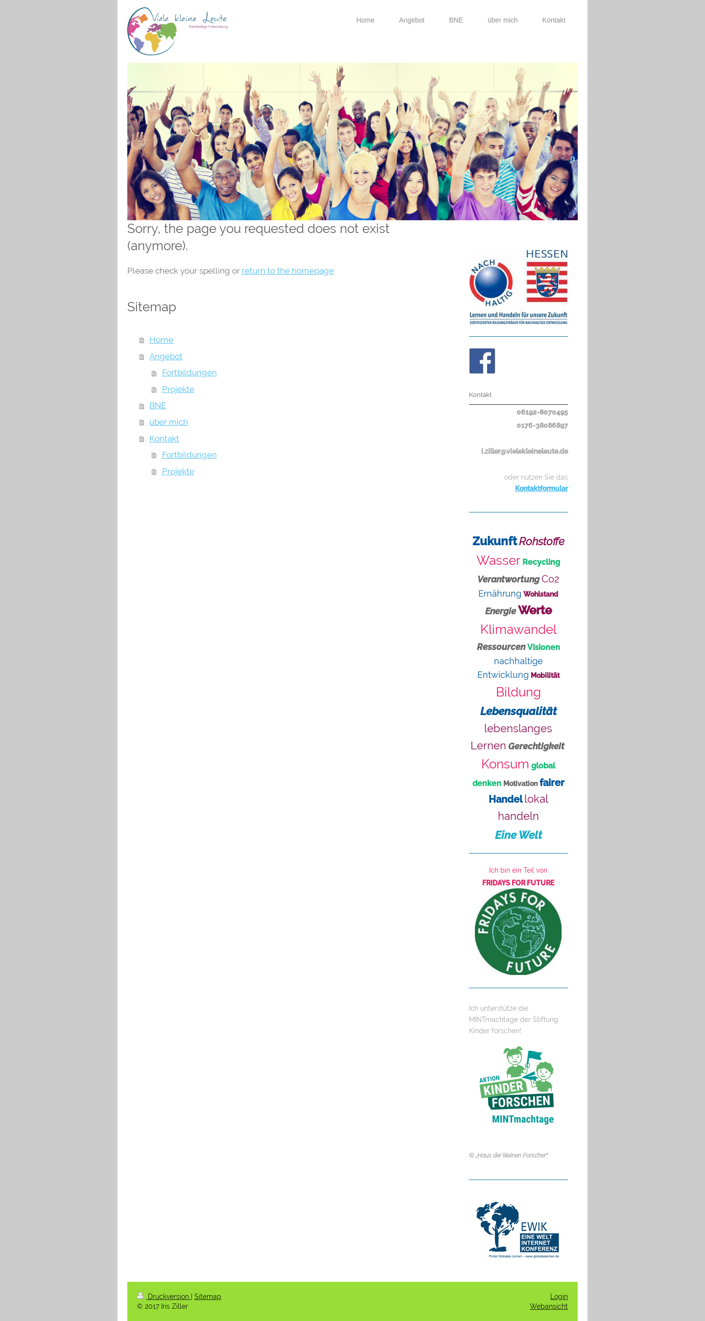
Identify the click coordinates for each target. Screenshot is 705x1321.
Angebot (166, 356)
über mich (168, 422)
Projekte (178, 389)
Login (559, 1296)
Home (161, 340)
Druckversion (164, 1296)
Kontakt (164, 438)
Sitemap (207, 1296)
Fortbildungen (189, 372)
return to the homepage (288, 271)
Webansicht (549, 1306)
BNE (157, 405)
